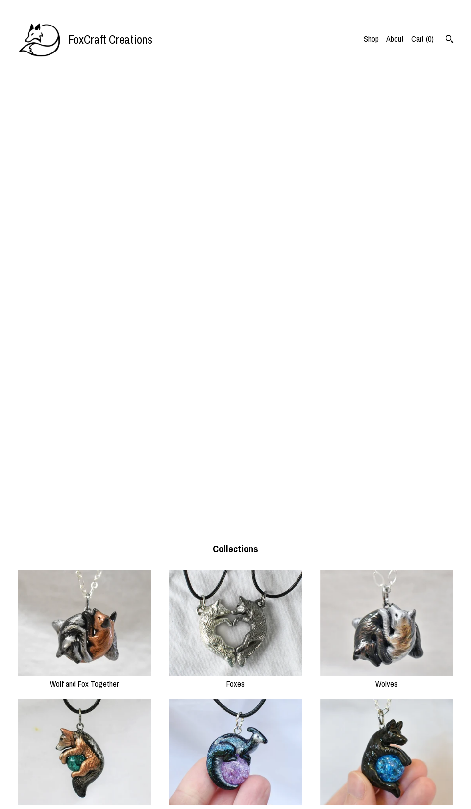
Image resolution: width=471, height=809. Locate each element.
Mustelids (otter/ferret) (386, 504)
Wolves (386, 245)
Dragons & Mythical (235, 504)
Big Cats (84, 504)
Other (235, 633)
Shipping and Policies (160, 774)
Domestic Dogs (386, 374)
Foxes (235, 245)
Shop (371, 38)
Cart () (422, 38)
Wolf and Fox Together (84, 245)
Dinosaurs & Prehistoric (235, 374)
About (395, 38)
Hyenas (84, 633)
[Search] (449, 40)
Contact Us (146, 787)
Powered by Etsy (380, 774)
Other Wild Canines (84, 374)
